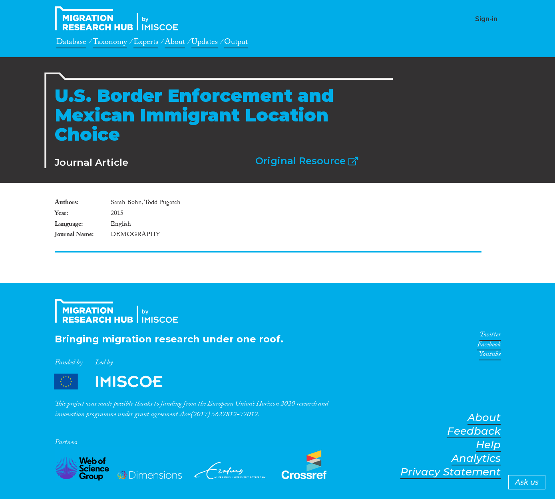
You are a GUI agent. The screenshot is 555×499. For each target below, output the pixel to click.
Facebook (489, 346)
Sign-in (486, 19)
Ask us (527, 482)
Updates (204, 43)
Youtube (490, 355)
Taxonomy (110, 43)
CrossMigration (119, 18)
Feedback (474, 431)
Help (488, 445)
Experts (145, 43)
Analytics (476, 458)
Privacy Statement (450, 472)
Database (71, 43)
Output (236, 43)
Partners (115, 382)
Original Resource (306, 161)
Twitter (490, 336)
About (175, 43)
